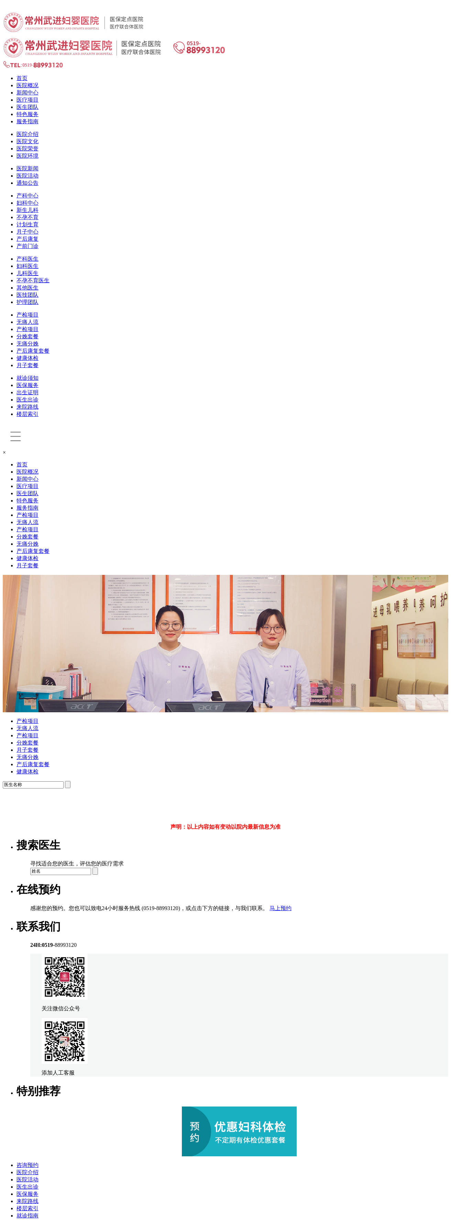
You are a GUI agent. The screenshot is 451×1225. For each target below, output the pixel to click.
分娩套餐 (27, 336)
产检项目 (27, 315)
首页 (22, 78)
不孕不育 (27, 217)
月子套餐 (27, 365)
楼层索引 (27, 414)
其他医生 (27, 288)
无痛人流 (27, 322)
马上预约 (281, 908)
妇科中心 (27, 203)
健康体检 (27, 358)
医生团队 (27, 107)
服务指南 (27, 121)
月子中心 (27, 232)
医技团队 (27, 295)
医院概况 (27, 85)
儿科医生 (27, 273)
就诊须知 (27, 378)
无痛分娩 (27, 344)
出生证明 (27, 392)
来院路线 (27, 407)
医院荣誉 (27, 148)
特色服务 (27, 114)
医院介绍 (27, 134)
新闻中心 (27, 92)
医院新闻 (27, 168)
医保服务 (27, 385)
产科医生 (27, 259)
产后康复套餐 (33, 351)
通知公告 (27, 183)
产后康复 (27, 239)
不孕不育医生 (33, 280)
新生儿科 (27, 210)
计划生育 (27, 224)
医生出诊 (27, 399)
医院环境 (27, 156)
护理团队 (27, 302)
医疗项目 (27, 100)
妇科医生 (27, 266)
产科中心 (27, 196)
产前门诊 (27, 246)
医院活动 (27, 176)
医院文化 (27, 141)
